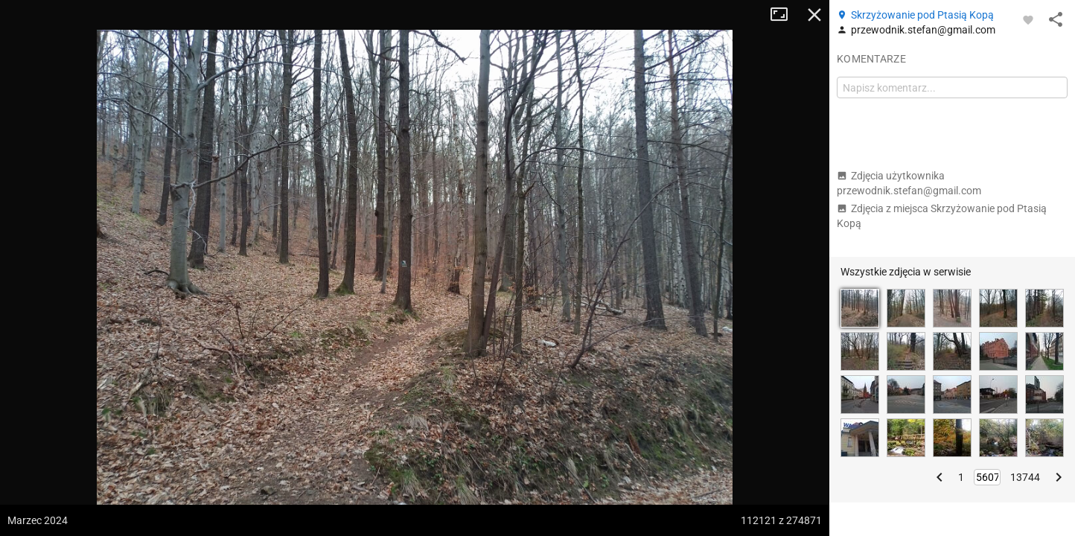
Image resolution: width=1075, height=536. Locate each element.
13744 (1025, 477)
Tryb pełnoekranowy (785, 15)
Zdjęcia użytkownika (909, 183)
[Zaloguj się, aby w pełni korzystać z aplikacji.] (1028, 19)
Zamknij (814, 15)
